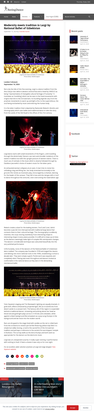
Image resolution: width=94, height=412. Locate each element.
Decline (85, 408)
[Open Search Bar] (89, 17)
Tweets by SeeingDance (79, 162)
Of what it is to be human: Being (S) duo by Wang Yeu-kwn (84, 53)
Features (39, 17)
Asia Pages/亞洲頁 (54, 17)
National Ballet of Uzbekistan (16, 368)
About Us (16, 2)
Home (6, 17)
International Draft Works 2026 (84, 111)
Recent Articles (70, 17)
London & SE (24, 364)
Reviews (27, 17)
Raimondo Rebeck (31, 368)
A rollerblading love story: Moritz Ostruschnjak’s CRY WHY (48, 387)
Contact (23, 2)
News (16, 17)
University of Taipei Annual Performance (84, 38)
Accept (72, 408)
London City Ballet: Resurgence (12, 385)
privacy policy (49, 409)
